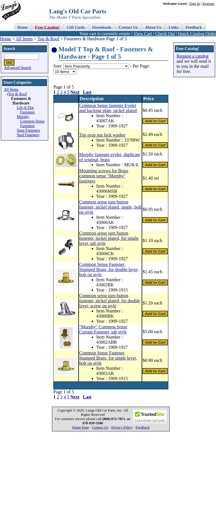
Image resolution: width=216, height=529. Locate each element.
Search (9, 49)
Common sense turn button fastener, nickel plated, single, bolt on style (110, 207)
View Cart (142, 33)
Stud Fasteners (28, 135)
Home (5, 38)
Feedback (143, 427)
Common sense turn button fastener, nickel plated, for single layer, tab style (109, 238)
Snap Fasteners (28, 130)
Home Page (80, 427)
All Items (24, 38)
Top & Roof (48, 38)
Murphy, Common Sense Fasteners (31, 121)
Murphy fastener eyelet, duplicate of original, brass (109, 157)
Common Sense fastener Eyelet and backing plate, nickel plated (108, 108)
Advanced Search (17, 68)
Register (208, 4)
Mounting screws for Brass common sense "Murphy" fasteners (103, 175)
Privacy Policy (122, 427)
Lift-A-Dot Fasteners (26, 110)
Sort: (57, 66)
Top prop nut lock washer (102, 135)
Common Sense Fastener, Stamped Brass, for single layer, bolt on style (108, 358)
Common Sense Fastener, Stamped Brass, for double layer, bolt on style (109, 269)
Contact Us (100, 427)
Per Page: (141, 66)
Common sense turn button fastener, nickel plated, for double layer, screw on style (109, 300)
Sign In (194, 4)
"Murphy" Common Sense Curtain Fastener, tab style (103, 329)
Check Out (165, 33)
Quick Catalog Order (197, 33)
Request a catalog (193, 56)
